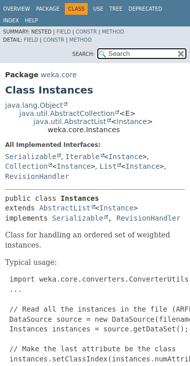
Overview (16, 9)
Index (11, 20)
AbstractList (64, 208)
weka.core (59, 75)
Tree (116, 9)
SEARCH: (83, 54)
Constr (86, 32)
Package (47, 9)
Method (113, 32)
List (108, 166)
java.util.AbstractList (69, 121)
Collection (26, 166)
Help (31, 20)
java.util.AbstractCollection (67, 113)
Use (98, 9)
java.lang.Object (34, 105)
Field (63, 32)
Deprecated (145, 9)
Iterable (82, 156)
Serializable (30, 156)
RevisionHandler (37, 176)
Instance (132, 121)
